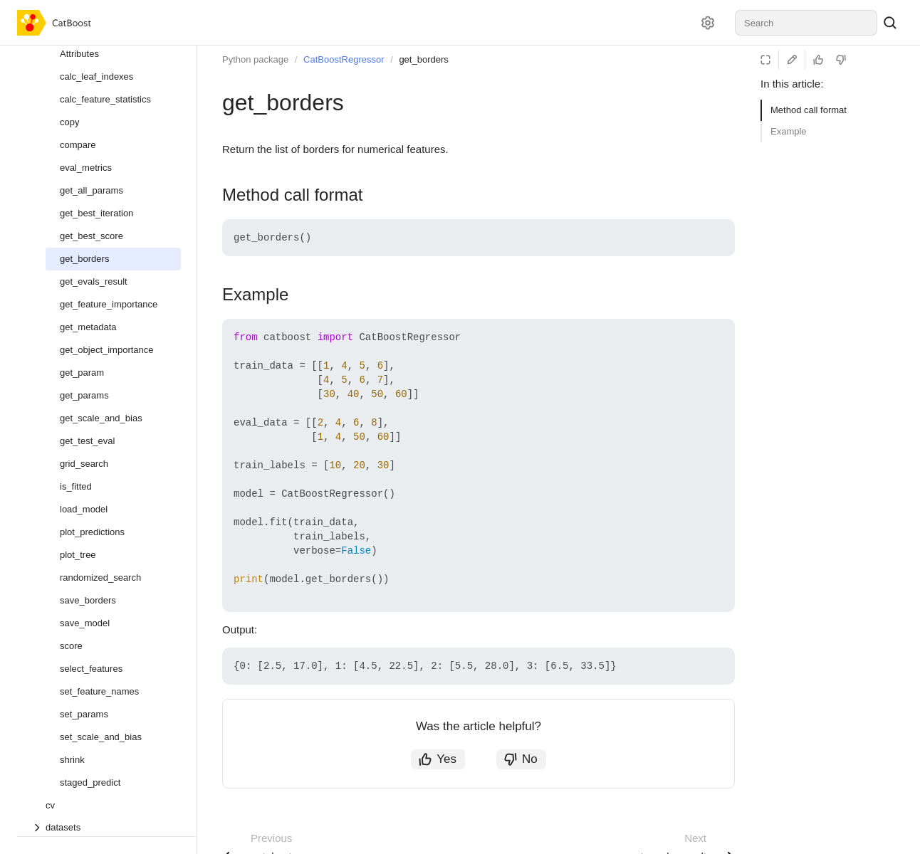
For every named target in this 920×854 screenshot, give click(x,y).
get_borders (423, 59)
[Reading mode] (765, 60)
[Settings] (708, 23)
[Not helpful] (841, 60)
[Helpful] (818, 60)
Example (788, 131)
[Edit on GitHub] (792, 60)
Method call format (808, 110)
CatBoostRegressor (343, 59)
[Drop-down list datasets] (106, 827)
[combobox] (806, 23)
